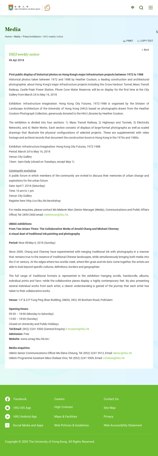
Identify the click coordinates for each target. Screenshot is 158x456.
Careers (59, 399)
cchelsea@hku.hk (114, 358)
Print (129, 40)
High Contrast (63, 407)
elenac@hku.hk (122, 353)
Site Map (109, 408)
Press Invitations (32, 36)
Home (8, 36)
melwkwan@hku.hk (56, 214)
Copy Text (147, 40)
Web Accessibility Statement (123, 425)
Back (146, 49)
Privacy (108, 416)
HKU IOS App (18, 407)
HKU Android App (21, 416)
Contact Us (111, 399)
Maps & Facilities (65, 416)
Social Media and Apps (24, 425)
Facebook (16, 399)
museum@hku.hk (78, 329)
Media (17, 36)
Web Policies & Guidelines (71, 425)
